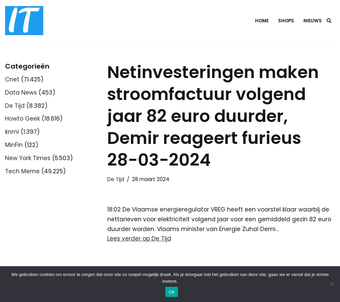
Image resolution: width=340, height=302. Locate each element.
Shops (286, 21)
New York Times (27, 158)
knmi (12, 132)
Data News (21, 93)
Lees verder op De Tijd (139, 238)
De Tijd (15, 106)
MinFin (14, 145)
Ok (172, 292)
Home (262, 21)
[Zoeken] (329, 20)
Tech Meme (22, 171)
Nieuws (312, 21)
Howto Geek (22, 119)
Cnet (12, 79)
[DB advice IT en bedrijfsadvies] (24, 20)
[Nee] (331, 284)
